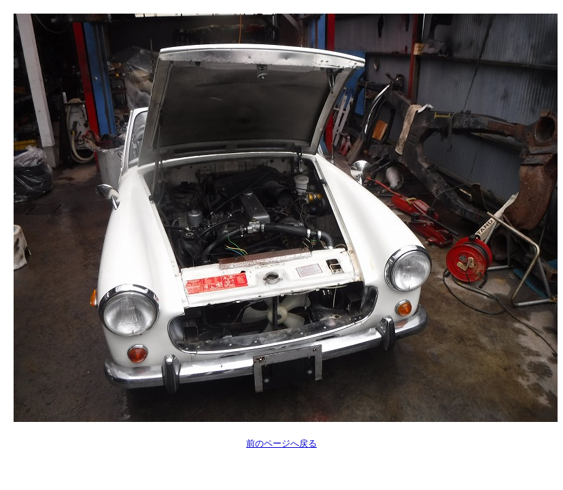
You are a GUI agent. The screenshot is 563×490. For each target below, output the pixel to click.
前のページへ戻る (281, 443)
